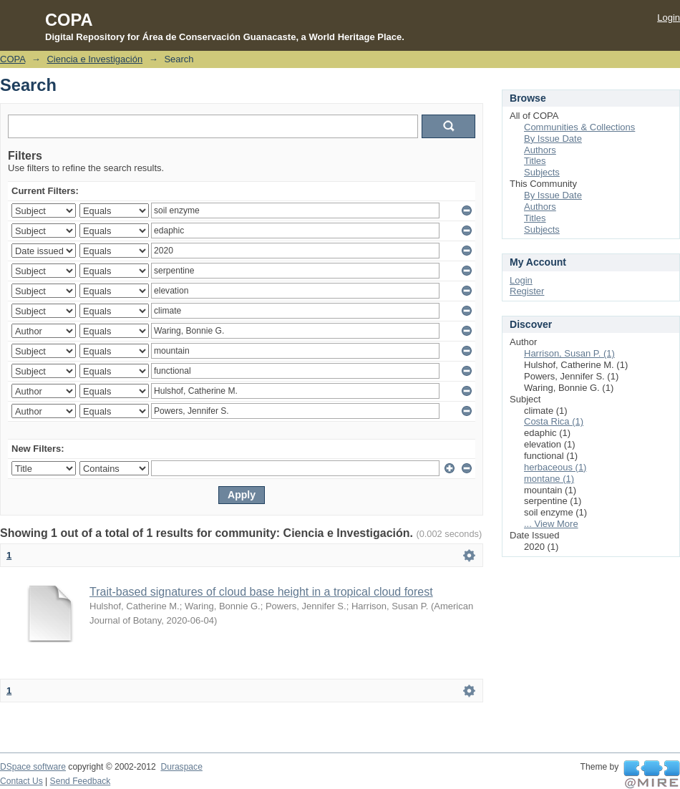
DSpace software (33, 767)
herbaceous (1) (555, 467)
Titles (535, 160)
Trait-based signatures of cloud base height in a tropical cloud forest (261, 592)
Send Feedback (80, 781)
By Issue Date (553, 138)
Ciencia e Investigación (94, 59)
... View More (551, 523)
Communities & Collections (579, 127)
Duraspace (181, 767)
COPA (12, 59)
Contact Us (21, 781)
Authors (540, 150)
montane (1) (549, 478)
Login (668, 17)
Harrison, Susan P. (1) (569, 353)
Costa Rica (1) (553, 421)
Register (527, 291)
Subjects (542, 172)
